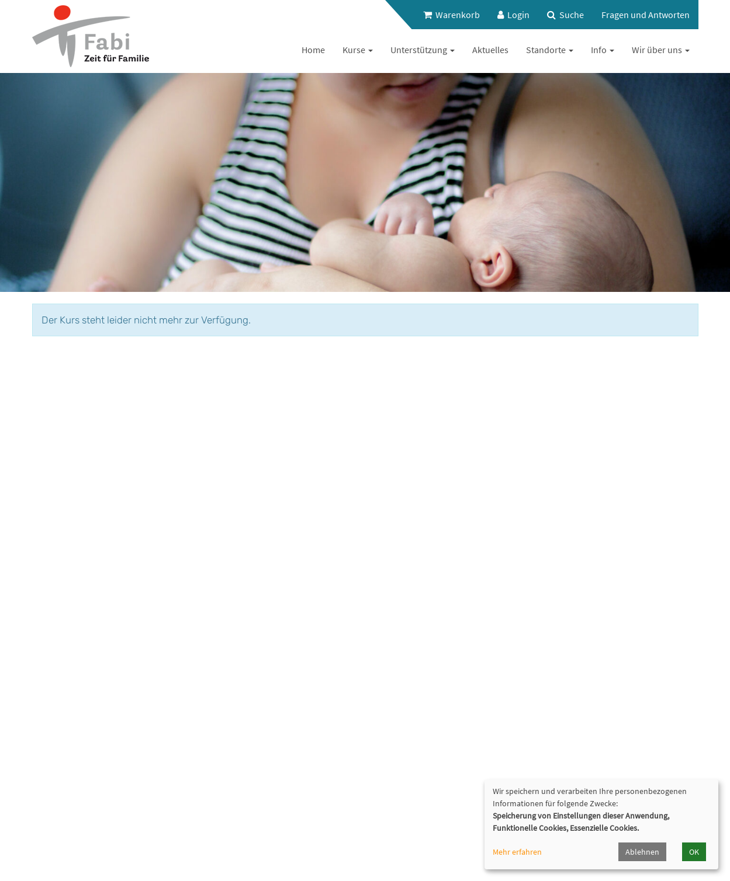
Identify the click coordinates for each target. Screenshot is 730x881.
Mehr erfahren (517, 852)
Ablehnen (642, 852)
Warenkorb (451, 14)
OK (694, 852)
